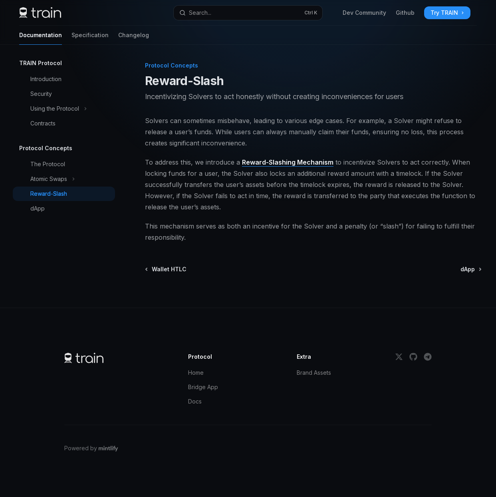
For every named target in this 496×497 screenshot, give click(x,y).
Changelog (133, 38)
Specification (90, 38)
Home (196, 372)
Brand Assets (314, 372)
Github (405, 12)
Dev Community (364, 12)
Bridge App (203, 387)
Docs (195, 401)
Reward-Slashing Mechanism (287, 162)
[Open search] (248, 13)
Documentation (40, 38)
